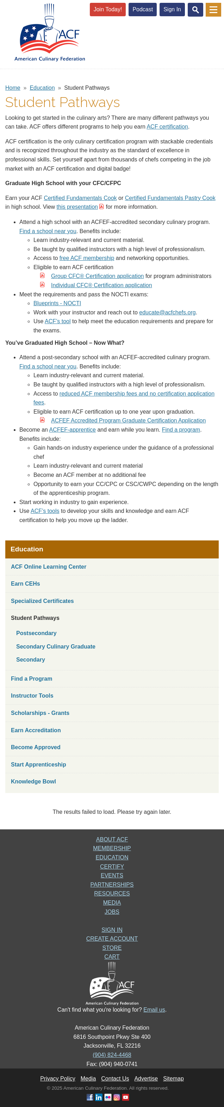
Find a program (181, 430)
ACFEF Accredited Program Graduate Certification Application (128, 421)
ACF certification (167, 127)
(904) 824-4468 (112, 1055)
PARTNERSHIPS (112, 885)
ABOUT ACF (112, 839)
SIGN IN (112, 930)
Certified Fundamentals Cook (80, 198)
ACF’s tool (58, 321)
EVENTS (112, 875)
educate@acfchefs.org (167, 312)
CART (111, 957)
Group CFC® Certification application (97, 276)
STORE (112, 948)
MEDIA (112, 903)
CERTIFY (112, 867)
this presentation (77, 207)
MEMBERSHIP (112, 848)
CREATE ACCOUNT (112, 939)
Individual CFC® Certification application (101, 285)
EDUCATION (111, 857)
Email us (154, 1010)
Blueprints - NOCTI (57, 303)
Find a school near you (47, 231)
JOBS (112, 912)
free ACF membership (87, 258)
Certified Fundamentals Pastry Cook (170, 198)
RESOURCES (112, 893)
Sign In (172, 9)
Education (42, 88)
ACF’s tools (45, 511)
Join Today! (108, 9)
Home (12, 88)
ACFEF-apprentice (72, 430)
